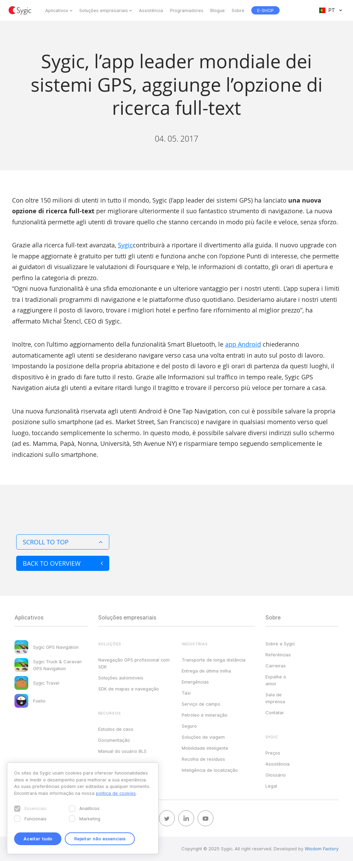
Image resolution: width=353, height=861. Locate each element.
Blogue (217, 10)
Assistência (151, 10)
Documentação (114, 740)
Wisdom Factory (322, 848)
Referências (278, 654)
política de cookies (116, 793)
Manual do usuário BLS (122, 751)
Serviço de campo (201, 704)
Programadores (186, 10)
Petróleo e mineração (205, 715)
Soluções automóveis (120, 677)
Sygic (125, 245)
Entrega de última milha (206, 671)
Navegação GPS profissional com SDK (134, 663)
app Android (243, 344)
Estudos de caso (115, 729)
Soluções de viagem (203, 737)
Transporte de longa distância (213, 660)
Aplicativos (56, 10)
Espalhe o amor (275, 680)
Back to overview (63, 563)
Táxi (186, 693)
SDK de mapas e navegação (128, 688)
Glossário (275, 775)
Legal (271, 786)
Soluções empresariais (103, 10)
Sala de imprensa (275, 698)
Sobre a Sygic (280, 643)
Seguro (189, 726)
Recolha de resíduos (203, 759)
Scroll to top (63, 542)
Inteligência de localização (210, 770)
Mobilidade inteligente (205, 748)
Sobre (238, 10)
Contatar (274, 712)
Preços (272, 753)
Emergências (195, 682)
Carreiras (275, 665)
